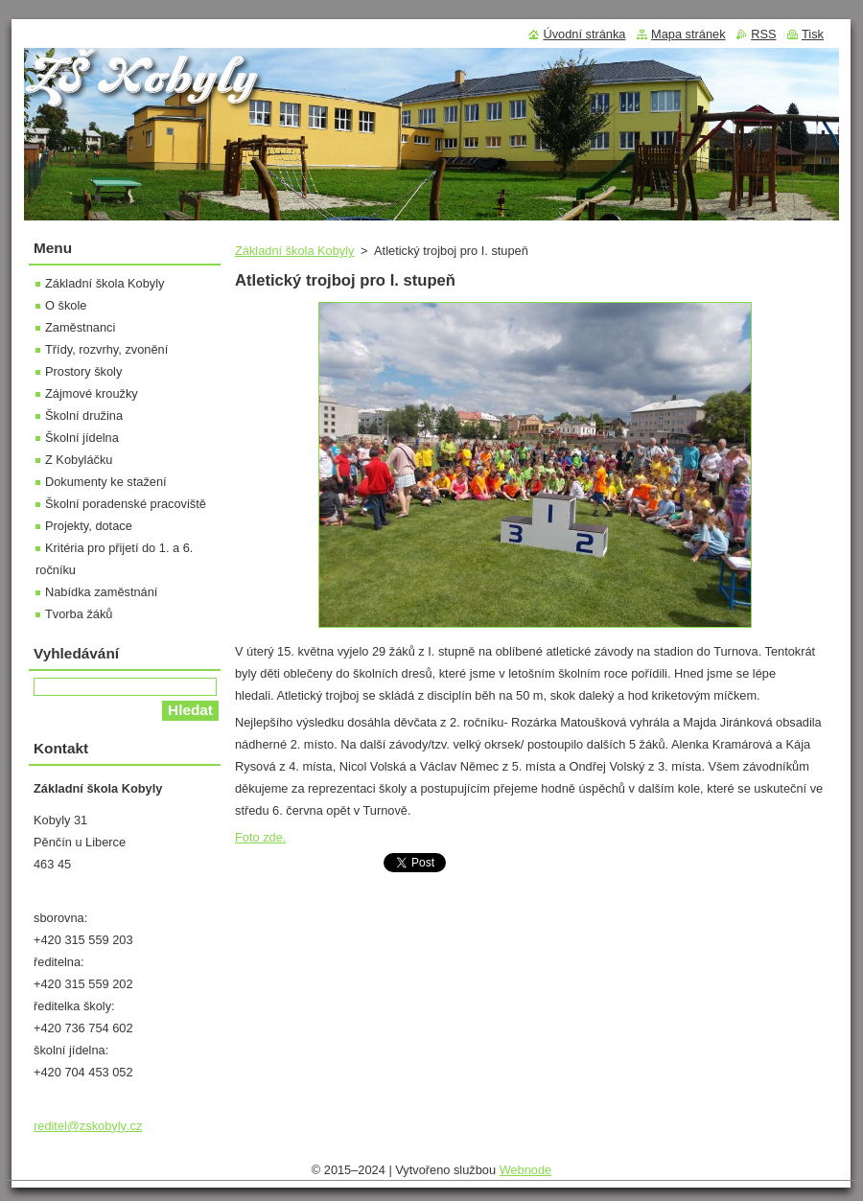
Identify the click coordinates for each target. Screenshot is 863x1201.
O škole (65, 305)
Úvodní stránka (584, 34)
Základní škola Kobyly (294, 250)
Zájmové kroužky (91, 393)
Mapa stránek (688, 34)
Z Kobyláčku (78, 459)
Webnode (526, 1170)
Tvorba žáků (78, 614)
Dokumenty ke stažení (106, 481)
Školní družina (84, 415)
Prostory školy (83, 371)
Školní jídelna (82, 437)
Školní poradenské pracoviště (125, 504)
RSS (763, 34)
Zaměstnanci (80, 327)
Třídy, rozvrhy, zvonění (106, 349)
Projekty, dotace (88, 526)
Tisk (813, 34)
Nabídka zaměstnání (101, 592)
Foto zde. (260, 837)
